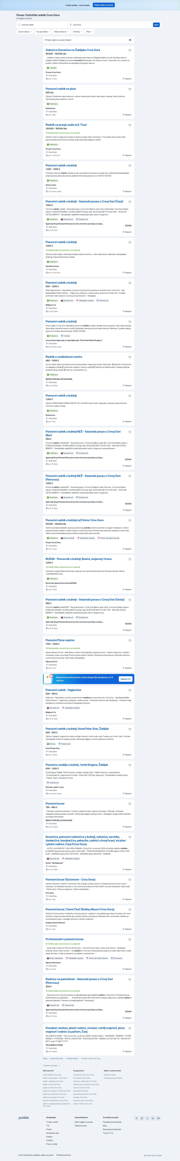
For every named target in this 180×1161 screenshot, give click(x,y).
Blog (105, 1126)
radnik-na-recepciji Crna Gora (53, 1097)
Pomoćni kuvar (55, 803)
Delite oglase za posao (84, 1122)
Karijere (49, 1137)
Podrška (49, 1140)
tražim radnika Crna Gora (52, 1075)
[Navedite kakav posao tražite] (42, 25)
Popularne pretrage (52, 1065)
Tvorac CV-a (108, 1133)
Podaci (49, 1129)
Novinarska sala (52, 1133)
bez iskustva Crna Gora (81, 1078)
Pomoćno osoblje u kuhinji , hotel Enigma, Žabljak (77, 764)
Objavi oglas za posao (103, 5)
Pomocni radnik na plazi (61, 88)
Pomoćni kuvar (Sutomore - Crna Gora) (70, 879)
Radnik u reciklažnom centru (64, 356)
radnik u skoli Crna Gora (51, 1084)
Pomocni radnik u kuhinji (61, 165)
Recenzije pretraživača (112, 1129)
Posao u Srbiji (51, 1144)
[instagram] (142, 1118)
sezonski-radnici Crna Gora (83, 1100)
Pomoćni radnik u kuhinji (61, 282)
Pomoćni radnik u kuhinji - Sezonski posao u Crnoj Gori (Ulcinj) (85, 599)
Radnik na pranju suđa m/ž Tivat (66, 124)
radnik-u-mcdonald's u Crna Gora (55, 1078)
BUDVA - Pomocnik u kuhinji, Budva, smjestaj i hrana (79, 559)
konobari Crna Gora (80, 1097)
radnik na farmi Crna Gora (52, 1088)
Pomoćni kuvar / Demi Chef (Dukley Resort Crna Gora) (80, 909)
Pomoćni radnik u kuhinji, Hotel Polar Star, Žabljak (77, 728)
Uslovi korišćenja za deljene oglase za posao (36, 1155)
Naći (156, 25)
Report (126, 79)
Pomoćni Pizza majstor (60, 640)
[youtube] (158, 1118)
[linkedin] (153, 1118)
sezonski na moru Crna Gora (83, 1075)
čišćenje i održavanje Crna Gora (85, 1081)
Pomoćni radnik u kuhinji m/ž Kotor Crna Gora (75, 520)
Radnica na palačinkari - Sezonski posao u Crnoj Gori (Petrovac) (79, 980)
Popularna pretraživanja (112, 1122)
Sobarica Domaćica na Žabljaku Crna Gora (73, 50)
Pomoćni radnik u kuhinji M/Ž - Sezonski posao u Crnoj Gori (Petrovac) (83, 477)
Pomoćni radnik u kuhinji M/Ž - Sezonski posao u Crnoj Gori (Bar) (83, 433)
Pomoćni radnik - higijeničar (63, 690)
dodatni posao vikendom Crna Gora (86, 1084)
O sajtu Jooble (52, 1122)
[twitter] (147, 1118)
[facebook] (136, 1118)
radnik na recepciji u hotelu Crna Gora (56, 1091)
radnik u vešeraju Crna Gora (53, 1081)
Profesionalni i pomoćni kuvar (65, 939)
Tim (47, 1126)
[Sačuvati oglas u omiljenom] (129, 50)
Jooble (159, 1155)
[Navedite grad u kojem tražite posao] (93, 25)
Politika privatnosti (63, 1155)
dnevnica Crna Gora (80, 1091)
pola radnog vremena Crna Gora (84, 1094)
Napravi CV (126, 679)
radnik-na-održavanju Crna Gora (54, 1094)
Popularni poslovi (110, 1075)
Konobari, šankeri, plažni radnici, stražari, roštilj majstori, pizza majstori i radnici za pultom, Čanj (85, 1029)
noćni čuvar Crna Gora (81, 1088)
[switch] (130, 40)
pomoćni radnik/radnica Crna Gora (55, 1100)
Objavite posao (81, 1126)
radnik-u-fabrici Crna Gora (82, 1104)
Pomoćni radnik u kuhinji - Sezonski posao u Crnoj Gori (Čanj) (84, 201)
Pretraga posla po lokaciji (113, 1078)
